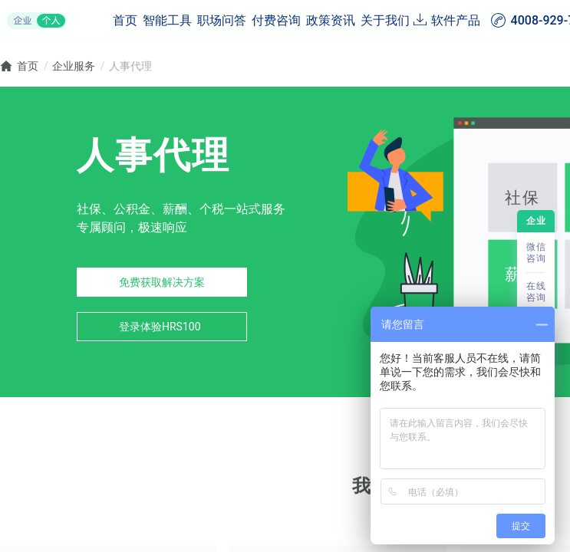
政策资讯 (330, 20)
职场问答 (221, 20)
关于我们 (385, 20)
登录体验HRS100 (160, 326)
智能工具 (167, 20)
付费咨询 (276, 20)
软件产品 (455, 20)
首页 (125, 20)
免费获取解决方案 (162, 282)
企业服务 (73, 66)
